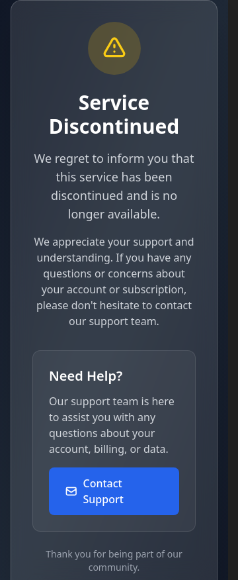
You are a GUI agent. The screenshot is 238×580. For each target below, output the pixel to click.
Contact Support (94, 491)
